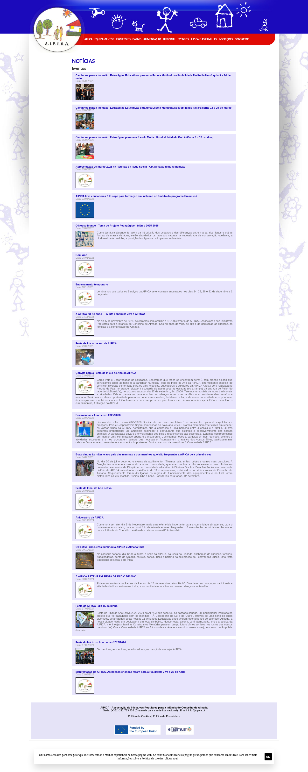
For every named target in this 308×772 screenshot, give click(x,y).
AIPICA (88, 39)
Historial (169, 39)
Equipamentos (104, 39)
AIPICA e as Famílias (204, 39)
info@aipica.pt (196, 710)
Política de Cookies (139, 716)
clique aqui (171, 758)
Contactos (242, 39)
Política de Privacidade (166, 716)
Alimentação (152, 39)
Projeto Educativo (128, 39)
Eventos (183, 39)
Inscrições (226, 39)
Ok (268, 756)
